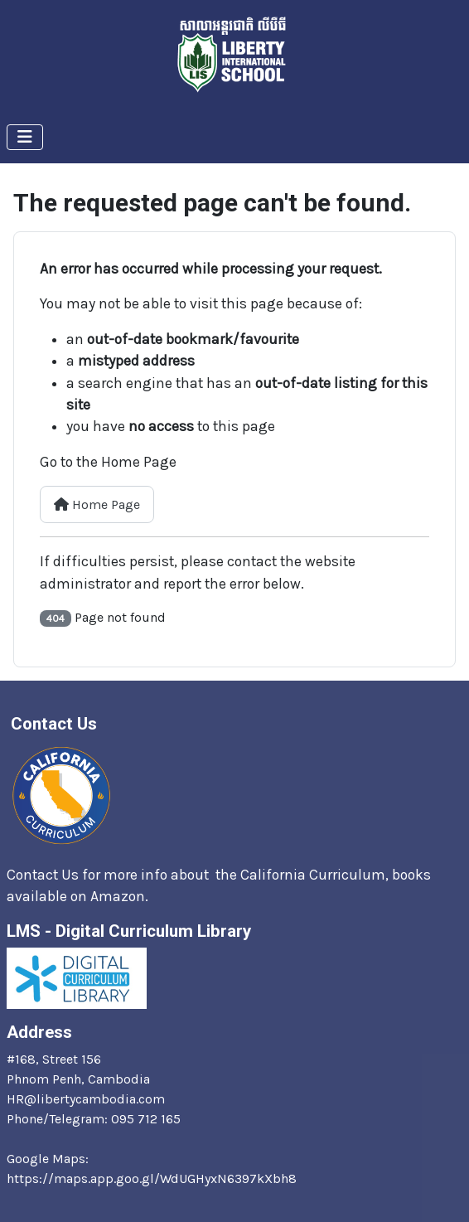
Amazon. (121, 896)
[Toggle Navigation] (25, 137)
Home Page (97, 504)
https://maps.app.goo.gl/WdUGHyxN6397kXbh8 (152, 1178)
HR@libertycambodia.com (86, 1099)
